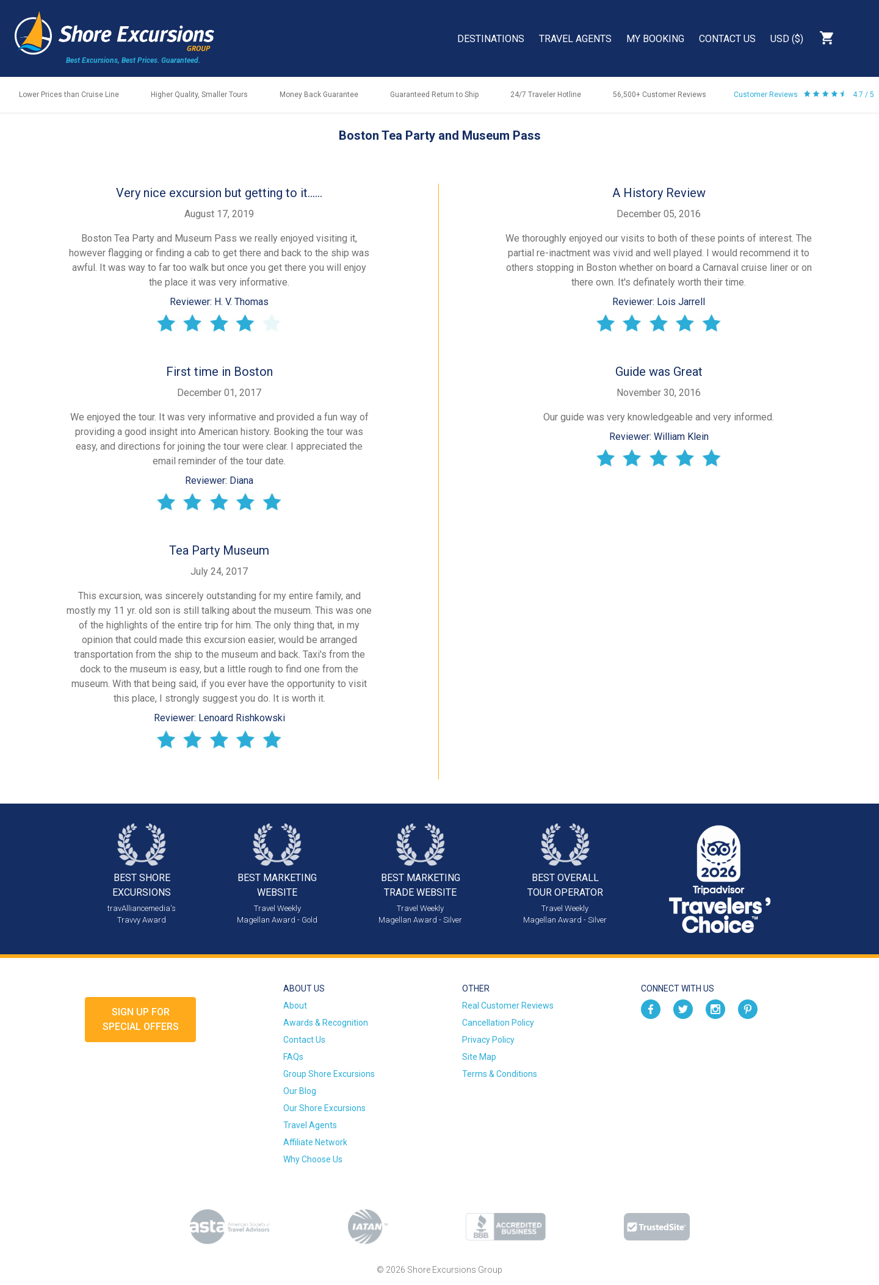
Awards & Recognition (325, 1023)
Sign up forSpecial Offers (141, 1019)
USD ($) (786, 39)
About (295, 1005)
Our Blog (299, 1091)
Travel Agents (575, 39)
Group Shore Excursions (329, 1074)
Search (858, 37)
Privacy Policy (488, 1040)
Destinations (490, 39)
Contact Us (727, 39)
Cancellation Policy (498, 1023)
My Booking (655, 39)
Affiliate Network (315, 1142)
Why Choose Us (312, 1159)
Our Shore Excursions (324, 1108)
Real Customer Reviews (508, 1005)
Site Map (479, 1057)
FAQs (293, 1057)
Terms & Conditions (499, 1074)
